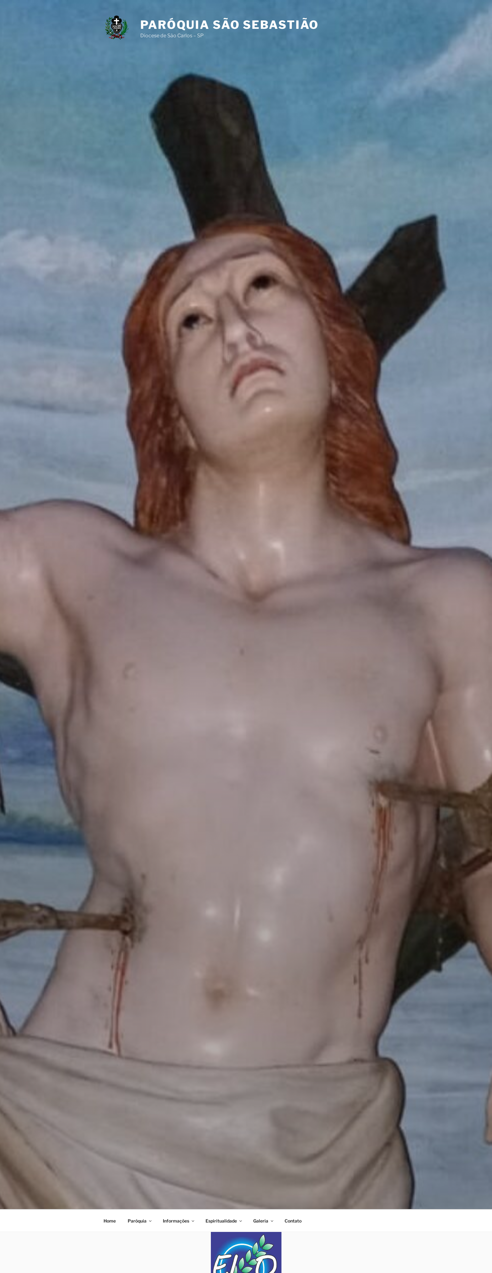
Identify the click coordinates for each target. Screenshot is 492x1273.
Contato (293, 1220)
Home (110, 1220)
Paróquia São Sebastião (229, 25)
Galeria (263, 1220)
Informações (179, 1220)
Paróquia (140, 1220)
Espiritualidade (224, 1220)
